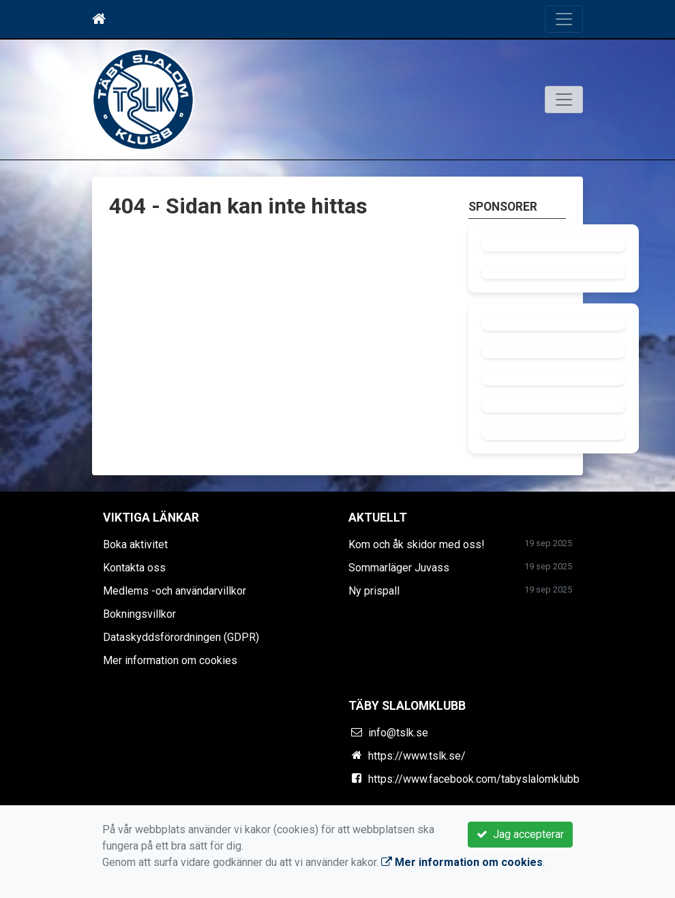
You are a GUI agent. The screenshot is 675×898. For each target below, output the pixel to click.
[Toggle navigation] (564, 19)
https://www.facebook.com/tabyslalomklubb (474, 779)
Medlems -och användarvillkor (174, 590)
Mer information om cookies (170, 660)
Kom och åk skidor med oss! (416, 544)
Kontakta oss (134, 567)
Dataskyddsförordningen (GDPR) (181, 637)
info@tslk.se (398, 732)
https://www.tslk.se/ (417, 755)
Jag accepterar (520, 834)
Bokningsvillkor (139, 614)
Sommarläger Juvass (398, 567)
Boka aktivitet (135, 544)
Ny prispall (374, 590)
